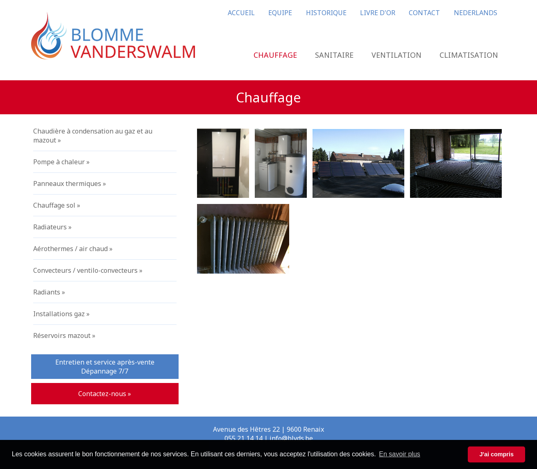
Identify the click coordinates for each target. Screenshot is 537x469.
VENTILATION (396, 55)
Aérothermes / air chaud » (73, 248)
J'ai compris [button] (496, 454)
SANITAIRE (334, 55)
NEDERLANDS (475, 12)
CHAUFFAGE (275, 55)
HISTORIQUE (326, 12)
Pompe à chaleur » (61, 161)
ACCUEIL (241, 12)
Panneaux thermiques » (69, 183)
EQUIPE (280, 12)
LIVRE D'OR (377, 12)
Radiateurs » (52, 226)
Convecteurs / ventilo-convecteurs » (88, 270)
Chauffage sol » (56, 205)
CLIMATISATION (469, 55)
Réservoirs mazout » (64, 335)
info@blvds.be (291, 438)
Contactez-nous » (104, 393)
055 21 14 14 (243, 438)
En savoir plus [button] (399, 454)
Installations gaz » (61, 313)
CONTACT (424, 12)
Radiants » (49, 292)
